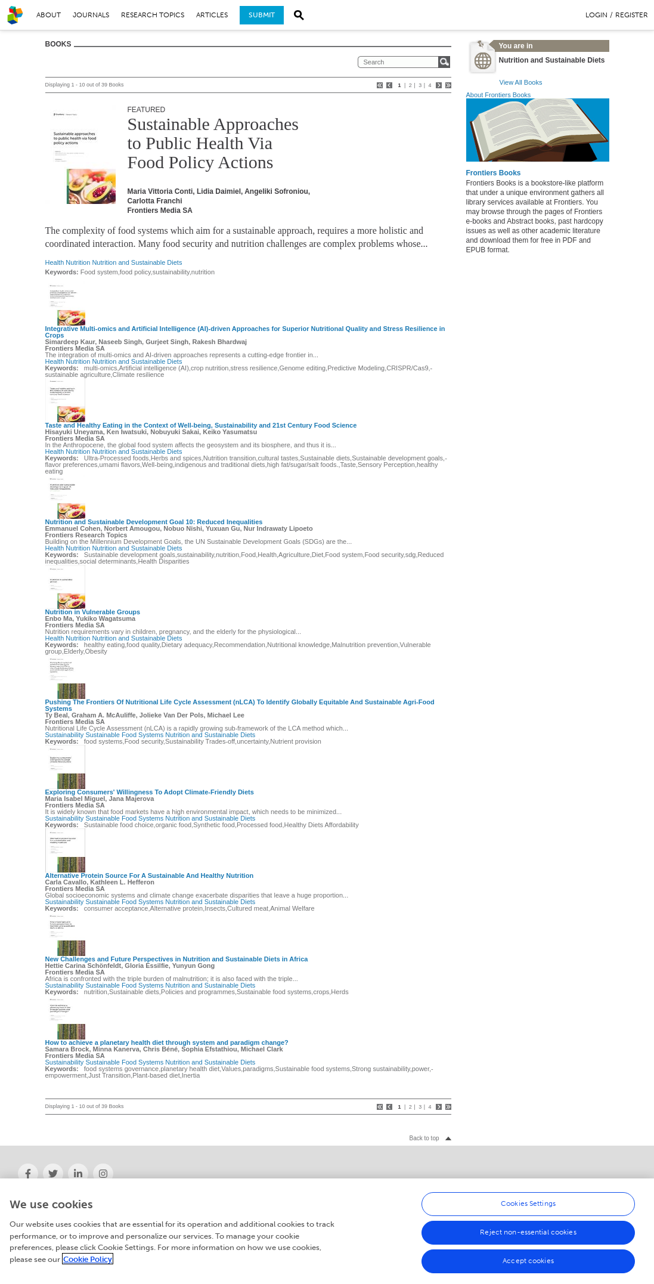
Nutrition (78, 262)
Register (631, 15)
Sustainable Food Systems (124, 734)
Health (54, 262)
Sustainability (64, 734)
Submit (262, 15)
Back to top (424, 1138)
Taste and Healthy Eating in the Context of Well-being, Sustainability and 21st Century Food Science (201, 425)
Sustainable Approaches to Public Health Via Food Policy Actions (213, 143)
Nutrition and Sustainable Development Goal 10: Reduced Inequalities (154, 521)
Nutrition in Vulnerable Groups (93, 611)
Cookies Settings (528, 1213)
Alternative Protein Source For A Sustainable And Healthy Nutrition (149, 875)
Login (596, 15)
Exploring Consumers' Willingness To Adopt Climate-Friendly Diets (149, 792)
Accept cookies (528, 1270)
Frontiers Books (493, 173)
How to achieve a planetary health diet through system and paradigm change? (167, 1042)
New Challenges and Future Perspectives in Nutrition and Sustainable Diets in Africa (176, 959)
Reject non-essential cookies (528, 1241)
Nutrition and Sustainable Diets (137, 262)
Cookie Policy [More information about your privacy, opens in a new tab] (87, 1268)
